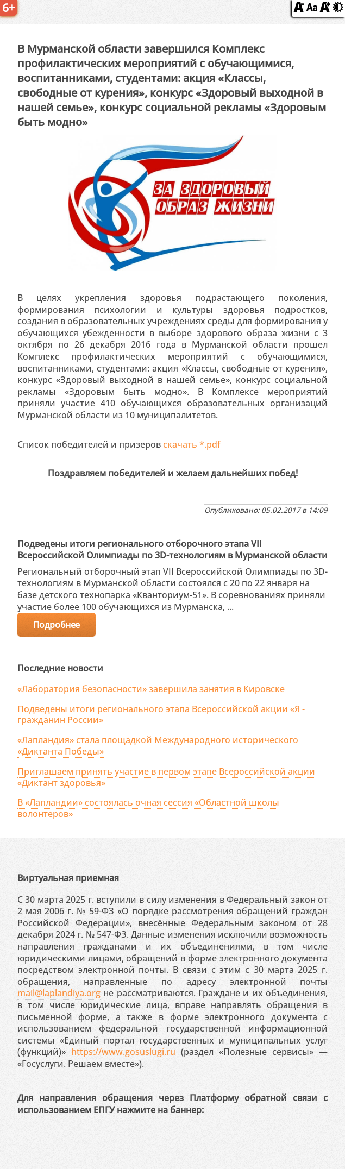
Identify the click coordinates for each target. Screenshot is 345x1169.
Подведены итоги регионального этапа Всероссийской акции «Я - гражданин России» (161, 714)
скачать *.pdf (192, 444)
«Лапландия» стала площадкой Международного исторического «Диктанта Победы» (157, 745)
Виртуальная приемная (68, 878)
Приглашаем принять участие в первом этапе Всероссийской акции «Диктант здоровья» (166, 777)
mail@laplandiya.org (59, 993)
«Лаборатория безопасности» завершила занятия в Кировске (151, 689)
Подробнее (56, 625)
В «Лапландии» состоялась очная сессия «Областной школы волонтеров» (148, 808)
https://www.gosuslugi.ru (123, 1052)
